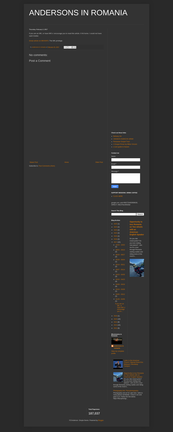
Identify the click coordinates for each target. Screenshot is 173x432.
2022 (116, 233)
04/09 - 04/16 (120, 284)
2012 (116, 328)
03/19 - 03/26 (120, 289)
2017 (116, 242)
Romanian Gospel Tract (121, 142)
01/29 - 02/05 (120, 299)
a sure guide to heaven (121, 147)
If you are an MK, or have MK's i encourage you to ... (120, 307)
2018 (116, 239)
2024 (116, 227)
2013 (116, 325)
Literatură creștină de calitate (123, 139)
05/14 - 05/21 (120, 265)
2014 (116, 322)
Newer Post (34, 162)
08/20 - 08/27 (120, 255)
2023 (116, 230)
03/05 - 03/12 (120, 294)
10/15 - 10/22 (120, 245)
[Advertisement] (66, 139)
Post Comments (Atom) (47, 166)
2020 (116, 236)
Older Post (99, 162)
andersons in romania (119, 347)
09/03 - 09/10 (120, 250)
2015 (116, 319)
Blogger (101, 420)
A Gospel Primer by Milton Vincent (125, 144)
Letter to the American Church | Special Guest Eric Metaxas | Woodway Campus (133, 363)
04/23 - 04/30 (120, 274)
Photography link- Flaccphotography (125, 391)
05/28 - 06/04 (120, 260)
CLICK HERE (118, 196)
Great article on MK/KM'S (38, 41)
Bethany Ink (117, 136)
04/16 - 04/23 (120, 279)
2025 (116, 224)
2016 (116, 316)
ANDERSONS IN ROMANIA (78, 12)
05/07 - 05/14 (120, 270)
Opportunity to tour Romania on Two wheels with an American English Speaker (134, 375)
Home (66, 162)
